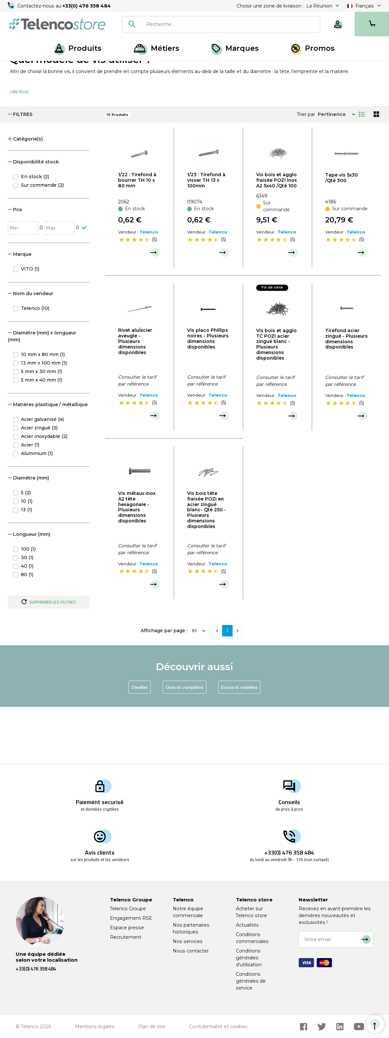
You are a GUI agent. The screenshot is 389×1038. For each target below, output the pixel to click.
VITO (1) (30, 326)
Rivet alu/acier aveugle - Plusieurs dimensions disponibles (135, 399)
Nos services (188, 941)
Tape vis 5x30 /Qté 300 (341, 235)
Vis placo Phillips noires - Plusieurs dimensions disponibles (208, 396)
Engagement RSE (131, 918)
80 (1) (27, 632)
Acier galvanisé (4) (42, 477)
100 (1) (28, 606)
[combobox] (221, 24)
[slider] (134, 297)
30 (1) (27, 615)
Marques (235, 48)
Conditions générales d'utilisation (249, 958)
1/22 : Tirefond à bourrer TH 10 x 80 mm (137, 237)
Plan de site (151, 1026)
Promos (313, 48)
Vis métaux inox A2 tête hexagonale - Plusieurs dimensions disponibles (136, 564)
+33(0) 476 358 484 (86, 6)
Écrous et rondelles (239, 744)
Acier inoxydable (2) (44, 494)
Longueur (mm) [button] (29, 591)
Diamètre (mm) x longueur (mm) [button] (42, 393)
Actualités (247, 925)
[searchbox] (230, 24)
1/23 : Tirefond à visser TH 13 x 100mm (206, 237)
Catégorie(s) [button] (25, 196)
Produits (78, 48)
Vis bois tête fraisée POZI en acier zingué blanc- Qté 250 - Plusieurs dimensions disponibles (206, 567)
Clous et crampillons (184, 744)
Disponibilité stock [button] (33, 219)
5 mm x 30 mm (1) (41, 429)
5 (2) (26, 550)
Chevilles (140, 744)
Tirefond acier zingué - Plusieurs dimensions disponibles (346, 396)
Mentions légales (95, 1026)
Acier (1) (30, 502)
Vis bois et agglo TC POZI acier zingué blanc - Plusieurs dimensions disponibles (276, 401)
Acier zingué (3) (39, 485)
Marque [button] (19, 311)
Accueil (18, 68)
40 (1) (27, 623)
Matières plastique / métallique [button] (48, 462)
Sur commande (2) (42, 243)
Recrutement (125, 937)
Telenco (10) (35, 365)
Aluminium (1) (37, 511)
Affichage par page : (164, 688)
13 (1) (26, 567)
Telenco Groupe (128, 909)
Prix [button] (15, 267)
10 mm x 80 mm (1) (43, 412)
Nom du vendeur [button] (30, 351)
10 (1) (26, 558)
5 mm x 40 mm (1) (41, 437)
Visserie (66, 68)
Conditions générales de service (251, 981)
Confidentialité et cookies (218, 1026)
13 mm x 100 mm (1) (44, 420)
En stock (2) (35, 234)
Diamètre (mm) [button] (28, 535)
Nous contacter (191, 951)
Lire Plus (19, 149)
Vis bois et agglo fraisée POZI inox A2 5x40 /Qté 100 (276, 237)
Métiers (156, 48)
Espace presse (127, 928)
